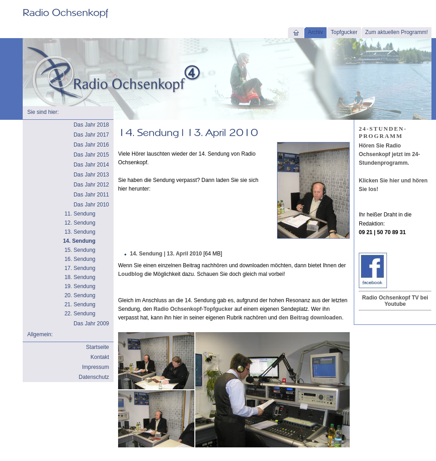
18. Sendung (79, 277)
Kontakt (99, 357)
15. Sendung (79, 250)
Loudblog (130, 274)
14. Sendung (79, 241)
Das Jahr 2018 (91, 125)
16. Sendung (79, 259)
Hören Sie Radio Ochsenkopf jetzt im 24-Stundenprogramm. (389, 154)
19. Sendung (79, 286)
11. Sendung (79, 214)
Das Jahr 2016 (91, 145)
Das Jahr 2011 (91, 194)
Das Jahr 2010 (91, 204)
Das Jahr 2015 (91, 155)
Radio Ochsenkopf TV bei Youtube (395, 300)
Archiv (315, 32)
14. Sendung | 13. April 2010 (166, 253)
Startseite (97, 347)
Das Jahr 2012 (91, 184)
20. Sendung (79, 295)
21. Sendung (79, 304)
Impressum (95, 367)
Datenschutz (94, 377)
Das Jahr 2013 (91, 175)
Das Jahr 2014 (91, 165)
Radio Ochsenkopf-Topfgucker (193, 309)
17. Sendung (79, 268)
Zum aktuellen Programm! (396, 32)
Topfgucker (344, 32)
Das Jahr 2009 (91, 323)
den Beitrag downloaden (310, 317)
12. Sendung (79, 223)
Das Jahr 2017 (91, 135)
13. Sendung (79, 232)
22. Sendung (79, 313)
